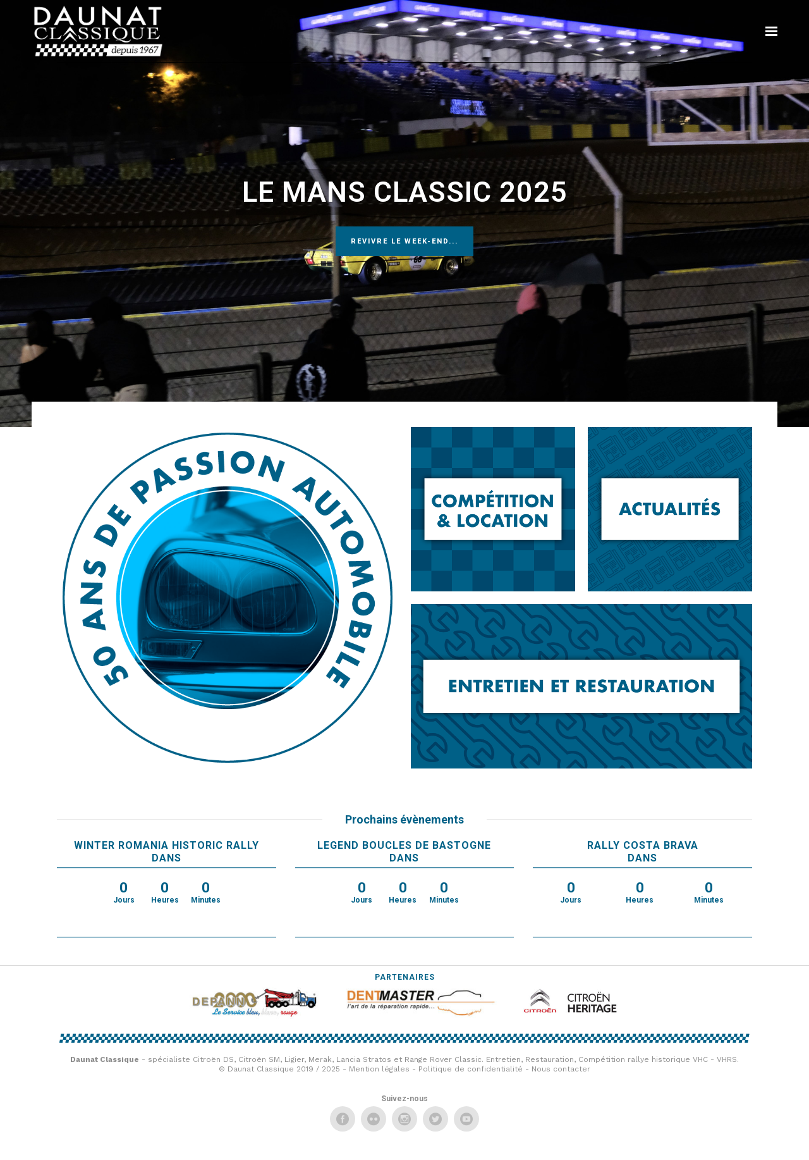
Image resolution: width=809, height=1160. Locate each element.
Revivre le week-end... (404, 241)
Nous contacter (561, 1068)
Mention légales (379, 1068)
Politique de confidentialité (470, 1068)
